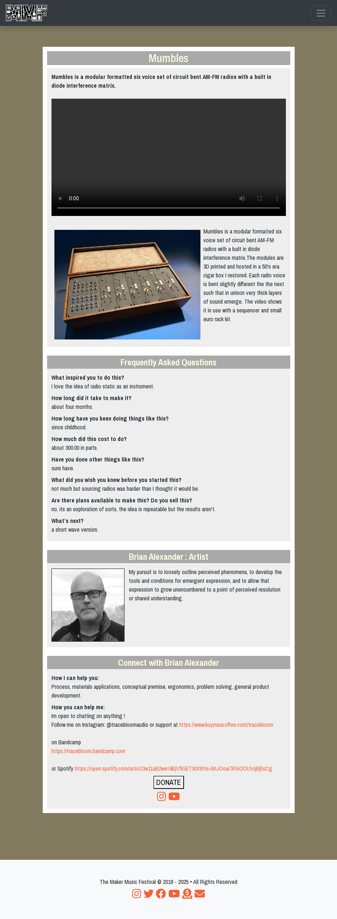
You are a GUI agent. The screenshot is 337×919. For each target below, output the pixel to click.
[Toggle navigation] (321, 13)
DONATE (168, 782)
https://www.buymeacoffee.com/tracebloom (226, 725)
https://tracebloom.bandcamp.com (88, 751)
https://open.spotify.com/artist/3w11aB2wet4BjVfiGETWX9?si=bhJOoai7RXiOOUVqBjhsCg (173, 768)
